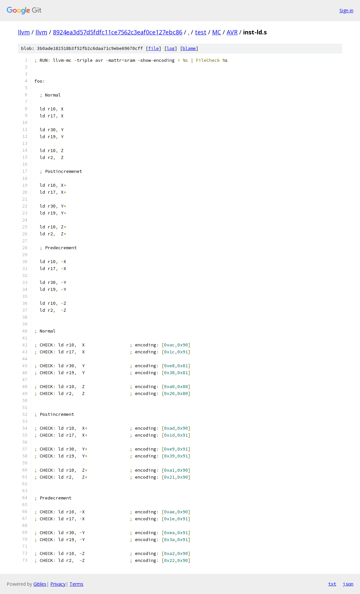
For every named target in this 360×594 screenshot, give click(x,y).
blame (189, 48)
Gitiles (39, 584)
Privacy (58, 584)
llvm (24, 32)
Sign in (346, 10)
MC (216, 32)
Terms (76, 584)
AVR (232, 32)
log (171, 48)
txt (332, 584)
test (200, 32)
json (348, 584)
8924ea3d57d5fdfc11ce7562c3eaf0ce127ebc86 (117, 32)
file (153, 48)
